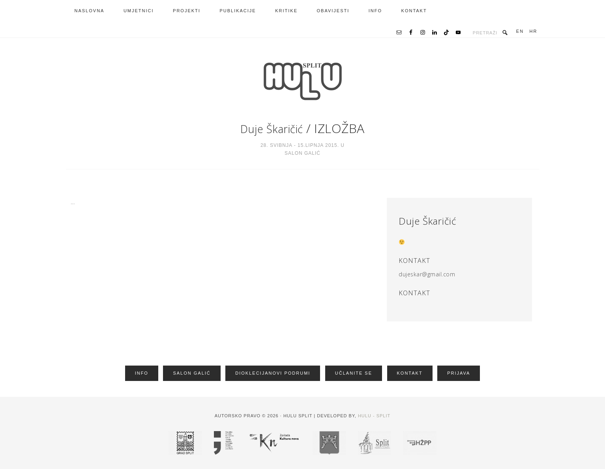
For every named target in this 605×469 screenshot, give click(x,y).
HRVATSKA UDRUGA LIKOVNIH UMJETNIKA (302, 81)
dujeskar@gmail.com (427, 274)
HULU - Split (374, 414)
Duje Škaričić (271, 128)
